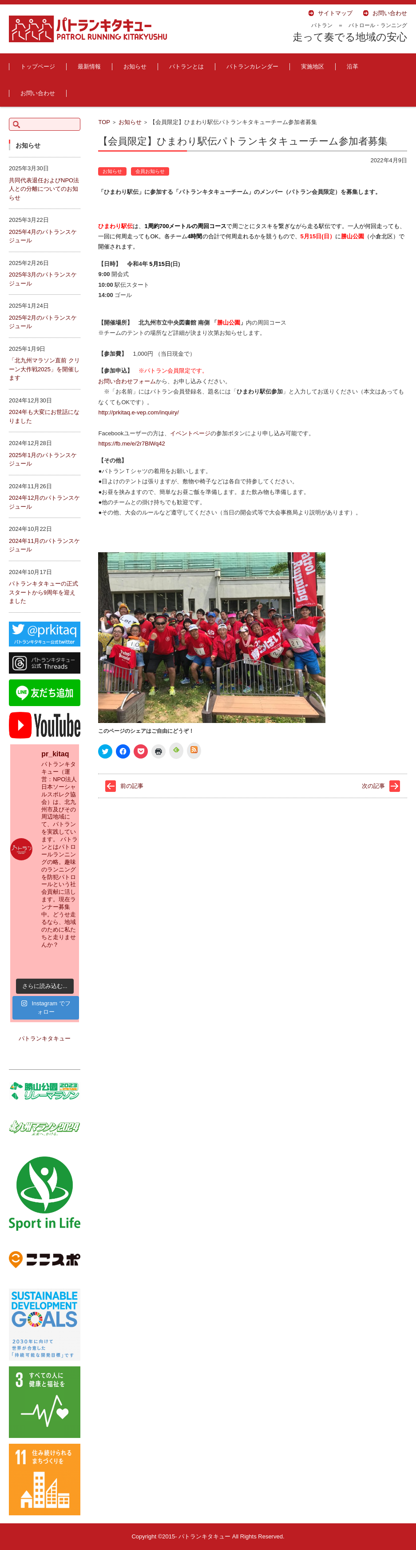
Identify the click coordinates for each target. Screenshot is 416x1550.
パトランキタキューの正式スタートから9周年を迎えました (43, 592)
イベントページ (190, 433)
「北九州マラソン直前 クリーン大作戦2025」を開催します (44, 369)
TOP (104, 122)
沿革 (352, 66)
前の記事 (131, 786)
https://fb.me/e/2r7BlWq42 (131, 443)
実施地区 (312, 66)
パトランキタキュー (45, 1038)
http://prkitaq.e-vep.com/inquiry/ (138, 412)
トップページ (37, 66)
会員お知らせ (150, 171)
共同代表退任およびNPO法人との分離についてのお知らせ (44, 189)
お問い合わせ (37, 93)
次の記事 (373, 786)
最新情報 (89, 66)
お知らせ (135, 66)
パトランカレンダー (252, 66)
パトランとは (186, 66)
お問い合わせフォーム (127, 381)
